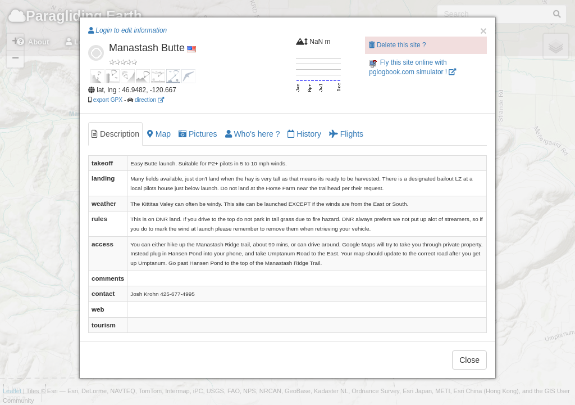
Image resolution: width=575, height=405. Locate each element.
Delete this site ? (397, 45)
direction (149, 100)
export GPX (107, 100)
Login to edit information (127, 30)
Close (469, 360)
